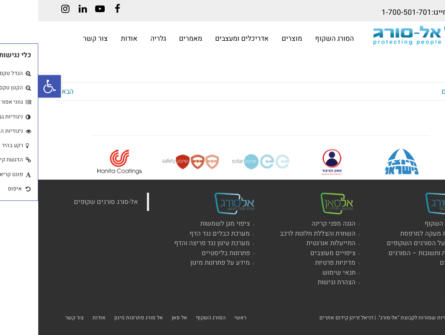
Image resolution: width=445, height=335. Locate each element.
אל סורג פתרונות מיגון (100, 318)
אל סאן (141, 318)
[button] (11, 86)
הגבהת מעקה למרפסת (392, 233)
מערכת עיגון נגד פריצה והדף (174, 243)
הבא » (26, 91)
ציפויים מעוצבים (294, 253)
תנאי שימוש (300, 272)
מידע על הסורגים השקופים (385, 243)
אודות (60, 318)
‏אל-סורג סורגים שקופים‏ (68, 202)
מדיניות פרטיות (297, 262)
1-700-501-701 (368, 12)
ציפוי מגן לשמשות (187, 223)
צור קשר (36, 318)
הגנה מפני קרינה (295, 223)
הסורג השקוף (404, 223)
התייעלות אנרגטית (292, 243)
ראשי (202, 318)
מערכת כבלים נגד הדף (181, 233)
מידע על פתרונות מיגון (182, 262)
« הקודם (415, 91)
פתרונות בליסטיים (187, 253)
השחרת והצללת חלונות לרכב (279, 233)
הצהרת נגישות (298, 282)
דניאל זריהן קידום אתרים (308, 318)
